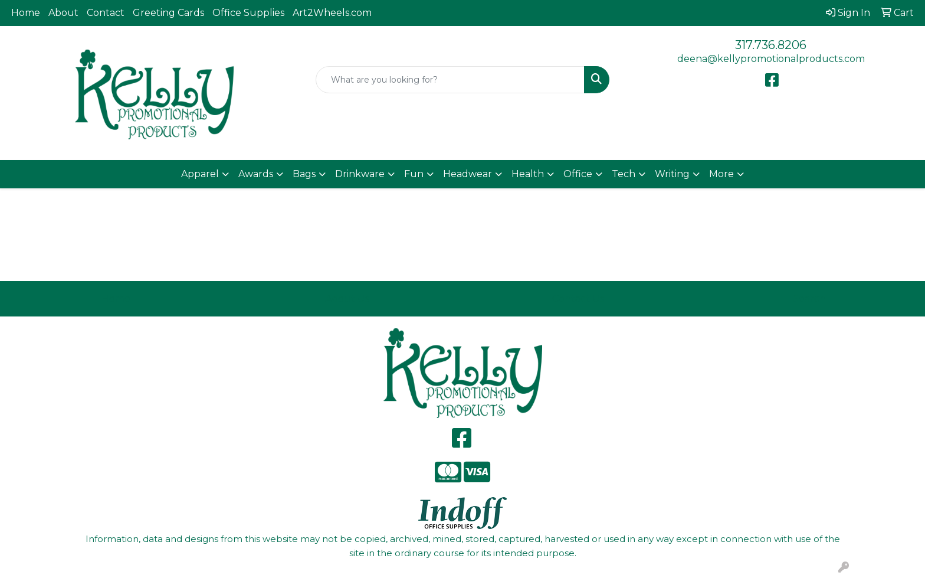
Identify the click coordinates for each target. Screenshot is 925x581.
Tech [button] (623, 173)
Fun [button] (414, 173)
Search (809, 298)
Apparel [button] (200, 173)
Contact (105, 12)
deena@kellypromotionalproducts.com (771, 58)
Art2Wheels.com (332, 12)
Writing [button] (672, 173)
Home (25, 12)
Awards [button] (255, 173)
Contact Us (578, 298)
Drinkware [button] (360, 173)
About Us (347, 298)
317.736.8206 (770, 45)
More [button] (721, 173)
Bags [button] (304, 173)
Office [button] (577, 173)
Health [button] (527, 173)
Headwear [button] (467, 173)
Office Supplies (248, 12)
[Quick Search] (450, 79)
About (63, 12)
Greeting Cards (168, 12)
